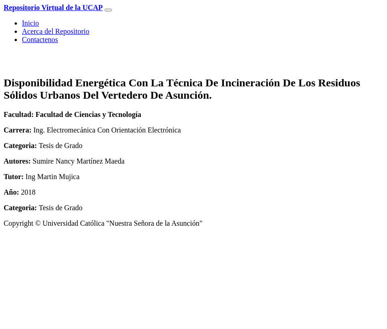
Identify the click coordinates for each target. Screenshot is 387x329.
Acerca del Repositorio (56, 31)
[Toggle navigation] (108, 10)
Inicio (30, 23)
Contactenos (40, 39)
